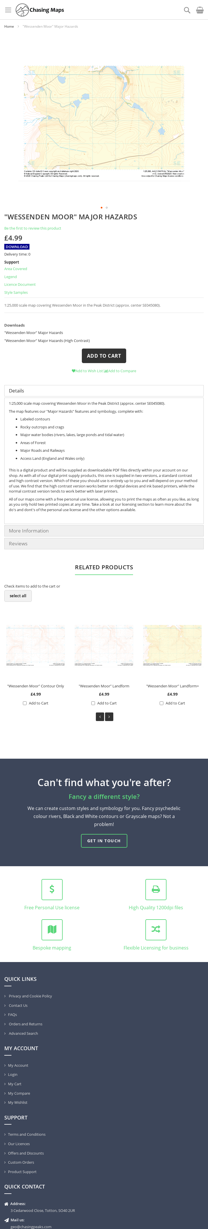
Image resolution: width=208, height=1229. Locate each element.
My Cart (14, 1083)
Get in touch (104, 840)
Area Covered (15, 268)
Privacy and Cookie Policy (30, 996)
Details (16, 390)
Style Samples (16, 292)
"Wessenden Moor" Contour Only (35, 686)
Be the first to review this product (32, 228)
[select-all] (18, 596)
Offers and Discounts (26, 1153)
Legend (10, 276)
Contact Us (17, 1005)
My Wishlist (17, 1102)
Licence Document (20, 284)
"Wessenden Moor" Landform (104, 686)
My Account (18, 1065)
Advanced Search (23, 1033)
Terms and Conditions (26, 1134)
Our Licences (19, 1143)
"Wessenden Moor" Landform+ (172, 686)
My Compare (19, 1093)
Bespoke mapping (52, 948)
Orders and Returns (25, 1023)
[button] (192, 120)
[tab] (104, 390)
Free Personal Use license (52, 907)
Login (12, 1074)
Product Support (22, 1171)
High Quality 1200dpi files (156, 907)
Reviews (18, 543)
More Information (29, 530)
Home (9, 26)
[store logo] (40, 10)
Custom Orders (21, 1162)
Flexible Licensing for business (156, 948)
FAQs (12, 1014)
